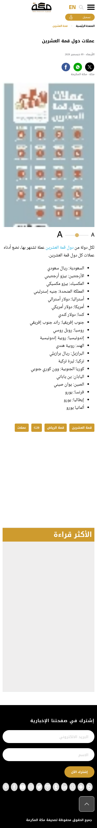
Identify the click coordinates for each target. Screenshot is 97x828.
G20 (36, 428)
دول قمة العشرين (59, 248)
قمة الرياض (55, 428)
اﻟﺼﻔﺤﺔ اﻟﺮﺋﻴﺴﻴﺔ (85, 26)
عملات (21, 428)
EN (72, 7)
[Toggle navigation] (91, 7)
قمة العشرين (60, 26)
